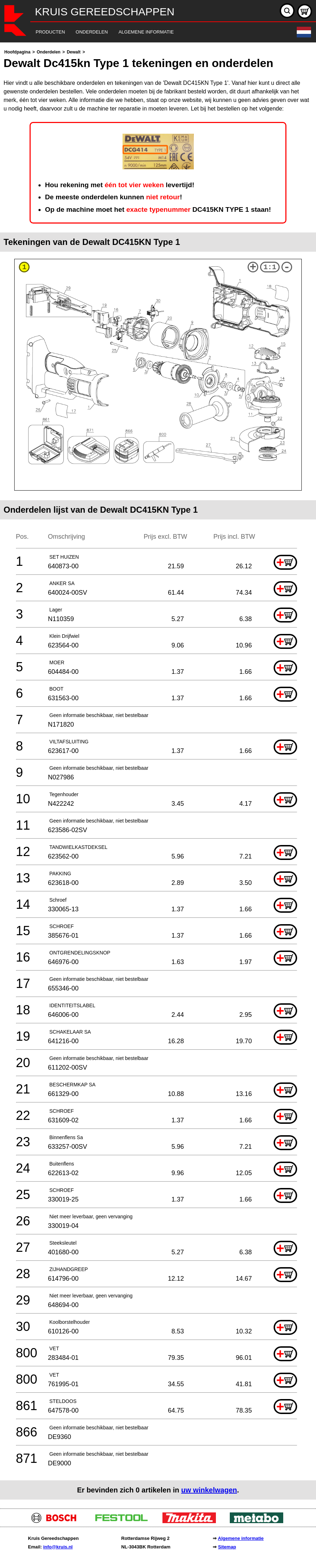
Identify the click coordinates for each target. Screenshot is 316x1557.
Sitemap (227, 1547)
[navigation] (148, 32)
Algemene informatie (241, 1538)
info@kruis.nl (58, 1547)
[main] (158, 774)
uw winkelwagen (209, 1490)
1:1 (269, 267)
